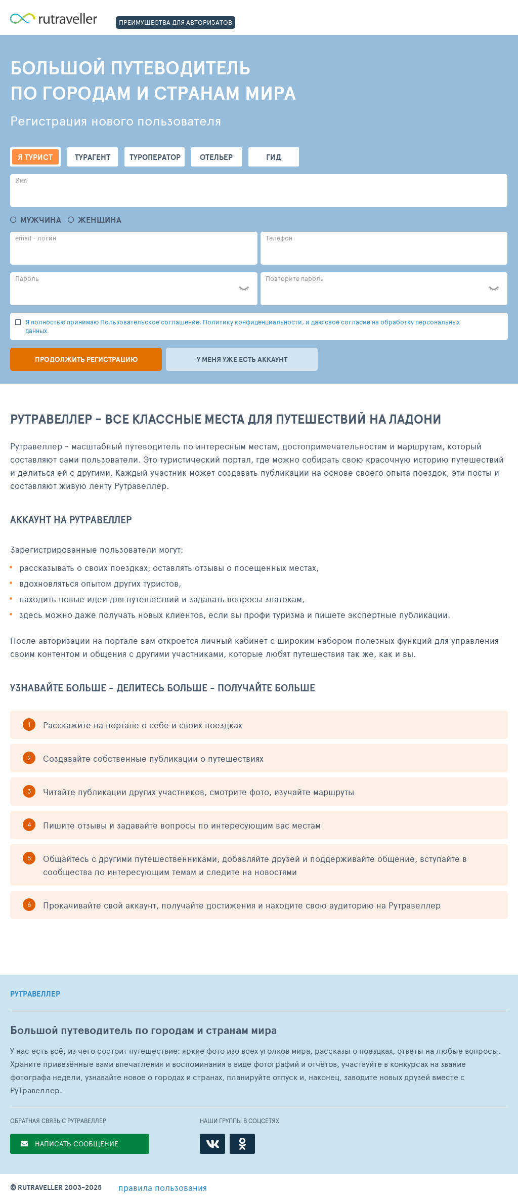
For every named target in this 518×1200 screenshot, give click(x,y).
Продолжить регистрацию (86, 359)
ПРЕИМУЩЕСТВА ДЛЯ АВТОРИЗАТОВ (175, 22)
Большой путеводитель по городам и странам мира (143, 1030)
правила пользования (162, 1187)
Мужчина (40, 220)
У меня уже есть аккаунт (242, 359)
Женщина (99, 220)
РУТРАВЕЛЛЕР (35, 994)
